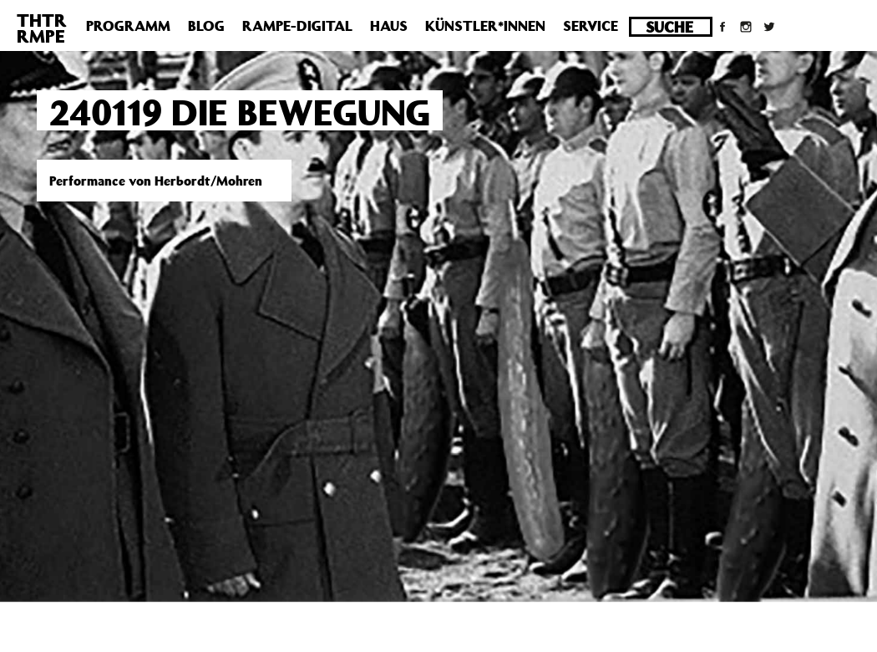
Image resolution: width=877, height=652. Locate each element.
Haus (389, 26)
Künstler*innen (485, 26)
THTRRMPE (42, 28)
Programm (128, 26)
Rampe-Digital (297, 26)
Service (590, 26)
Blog (206, 26)
